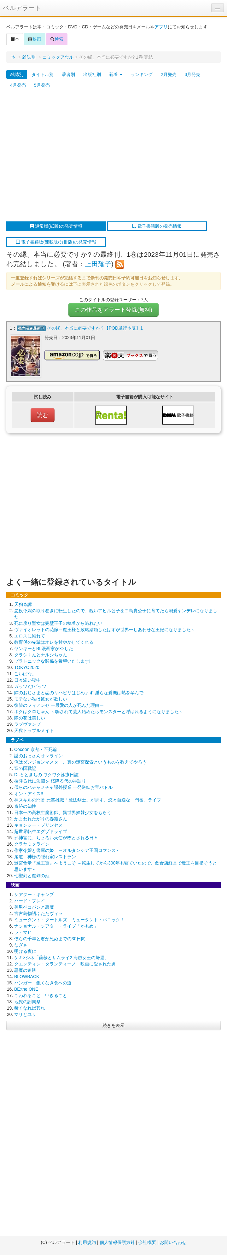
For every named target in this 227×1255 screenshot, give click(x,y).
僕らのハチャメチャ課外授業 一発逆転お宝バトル (63, 786)
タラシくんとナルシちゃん (40, 654)
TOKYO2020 (26, 667)
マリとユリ (25, 1014)
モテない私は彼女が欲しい (40, 698)
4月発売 (18, 85)
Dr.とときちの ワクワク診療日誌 (46, 774)
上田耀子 (98, 263)
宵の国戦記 (25, 768)
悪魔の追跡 (25, 969)
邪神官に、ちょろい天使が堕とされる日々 (56, 837)
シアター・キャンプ (34, 894)
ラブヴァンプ (27, 723)
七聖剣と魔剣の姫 (31, 875)
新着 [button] (115, 74)
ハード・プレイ (29, 900)
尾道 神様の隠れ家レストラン (45, 856)
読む (42, 415)
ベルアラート (22, 7)
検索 (56, 39)
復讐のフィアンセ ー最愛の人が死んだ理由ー (59, 704)
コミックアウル (58, 57)
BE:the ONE (26, 988)
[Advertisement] (59, 156)
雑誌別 (29, 57)
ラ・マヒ (23, 932)
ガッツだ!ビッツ (30, 686)
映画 (34, 39)
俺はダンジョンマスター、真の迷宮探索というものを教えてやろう (80, 761)
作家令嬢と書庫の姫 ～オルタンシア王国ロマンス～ (67, 850)
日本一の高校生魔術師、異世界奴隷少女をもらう (62, 812)
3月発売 (193, 74)
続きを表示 (113, 1025)
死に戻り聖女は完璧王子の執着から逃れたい (58, 622)
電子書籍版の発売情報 (157, 226)
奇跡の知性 (25, 805)
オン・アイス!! (28, 793)
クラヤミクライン (31, 843)
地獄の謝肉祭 (27, 1001)
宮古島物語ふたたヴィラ (38, 913)
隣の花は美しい (29, 717)
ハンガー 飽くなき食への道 (43, 982)
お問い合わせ (173, 1242)
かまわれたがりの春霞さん (40, 818)
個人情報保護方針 (117, 1242)
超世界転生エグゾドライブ (40, 831)
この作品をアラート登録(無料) (113, 310)
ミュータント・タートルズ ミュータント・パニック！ (69, 919)
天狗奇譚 (23, 604)
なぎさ (20, 944)
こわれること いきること (40, 995)
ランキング (142, 74)
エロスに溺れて (29, 635)
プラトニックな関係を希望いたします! (52, 660)
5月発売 (42, 85)
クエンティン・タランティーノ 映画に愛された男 (65, 963)
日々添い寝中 (27, 679)
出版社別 (92, 74)
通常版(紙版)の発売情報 (56, 226)
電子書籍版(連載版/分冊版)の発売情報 (56, 241)
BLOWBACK (26, 976)
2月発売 (169, 74)
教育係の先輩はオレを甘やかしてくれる (54, 641)
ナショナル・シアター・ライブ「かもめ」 (56, 925)
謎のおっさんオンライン (38, 755)
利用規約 (87, 1242)
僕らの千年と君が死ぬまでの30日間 (49, 938)
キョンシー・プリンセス (38, 824)
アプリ (161, 26)
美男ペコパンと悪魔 (34, 906)
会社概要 (147, 1242)
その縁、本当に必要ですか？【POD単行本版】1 (95, 328)
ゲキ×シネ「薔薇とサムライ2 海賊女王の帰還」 (61, 957)
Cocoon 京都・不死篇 (35, 749)
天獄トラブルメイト (34, 730)
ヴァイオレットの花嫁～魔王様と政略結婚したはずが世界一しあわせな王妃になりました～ (104, 629)
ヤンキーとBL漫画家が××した (43, 648)
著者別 (68, 74)
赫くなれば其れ (29, 1007)
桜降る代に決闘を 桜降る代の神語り (50, 780)
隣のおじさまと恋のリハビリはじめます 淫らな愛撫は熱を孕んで (78, 692)
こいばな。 (25, 673)
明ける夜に (25, 950)
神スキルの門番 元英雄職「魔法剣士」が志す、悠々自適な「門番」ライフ (87, 799)
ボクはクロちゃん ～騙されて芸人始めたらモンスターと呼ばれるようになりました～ (98, 711)
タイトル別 (43, 74)
